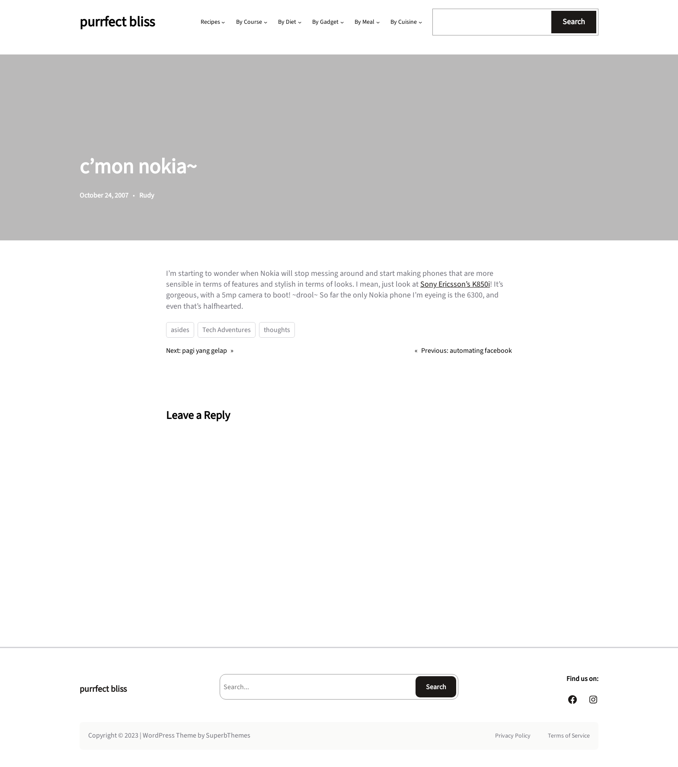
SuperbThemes (228, 735)
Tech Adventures (226, 330)
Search (574, 21)
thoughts (277, 330)
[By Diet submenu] (299, 22)
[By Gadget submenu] (342, 22)
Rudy (146, 195)
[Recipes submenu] (223, 22)
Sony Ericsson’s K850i (455, 284)
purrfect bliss (117, 22)
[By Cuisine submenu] (420, 22)
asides (180, 330)
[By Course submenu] (265, 22)
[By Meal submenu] (378, 22)
